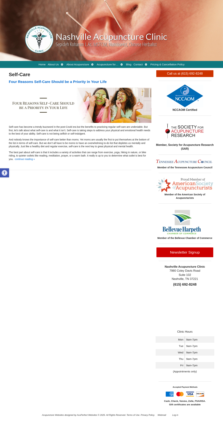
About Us (53, 64)
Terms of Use (132, 415)
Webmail (162, 415)
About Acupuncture (77, 64)
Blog (128, 64)
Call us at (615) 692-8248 (185, 73)
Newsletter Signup (185, 252)
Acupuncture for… (107, 64)
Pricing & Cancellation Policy (167, 64)
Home (42, 64)
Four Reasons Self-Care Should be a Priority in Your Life (58, 82)
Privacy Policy (147, 415)
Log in (175, 415)
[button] (4, 172)
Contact (138, 64)
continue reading (25, 159)
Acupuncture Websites (53, 415)
